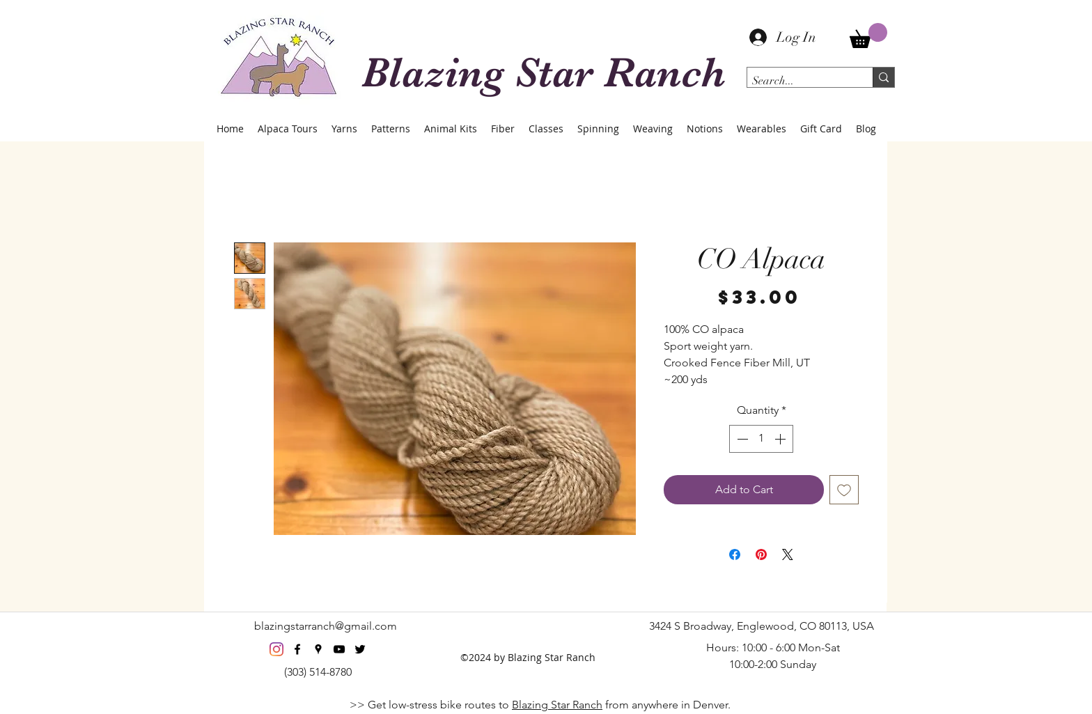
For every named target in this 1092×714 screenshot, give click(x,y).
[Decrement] (741, 439)
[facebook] (297, 649)
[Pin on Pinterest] (761, 554)
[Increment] (781, 439)
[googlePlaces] (318, 649)
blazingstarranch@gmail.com (325, 625)
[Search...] (797, 81)
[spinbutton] (761, 439)
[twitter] (360, 649)
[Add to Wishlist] (844, 489)
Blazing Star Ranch (557, 704)
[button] (868, 35)
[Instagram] (276, 649)
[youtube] (339, 649)
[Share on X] (787, 554)
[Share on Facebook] (734, 554)
